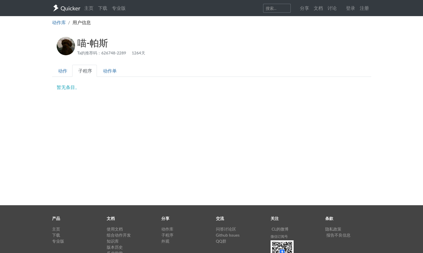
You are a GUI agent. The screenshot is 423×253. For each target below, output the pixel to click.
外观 (165, 241)
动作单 (110, 70)
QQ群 (221, 241)
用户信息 (81, 22)
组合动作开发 (119, 235)
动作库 (59, 22)
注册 (364, 8)
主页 (88, 8)
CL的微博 (280, 229)
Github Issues (228, 235)
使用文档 (115, 229)
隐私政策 (333, 229)
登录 (350, 8)
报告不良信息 (338, 235)
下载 (102, 8)
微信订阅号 (279, 236)
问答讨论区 (226, 229)
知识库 (113, 241)
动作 (62, 70)
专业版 (119, 8)
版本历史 (115, 247)
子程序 (85, 70)
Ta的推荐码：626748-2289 (102, 52)
